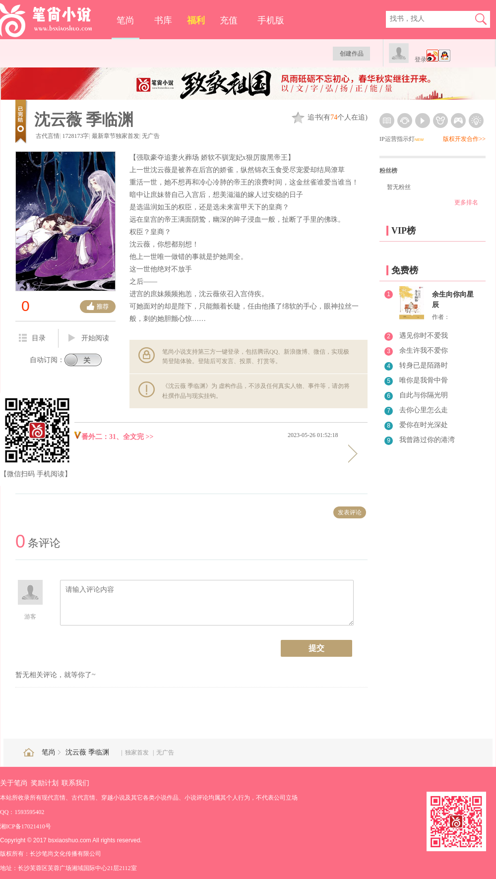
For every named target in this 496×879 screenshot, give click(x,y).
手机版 (270, 20)
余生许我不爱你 (423, 350)
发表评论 (350, 512)
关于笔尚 (14, 783)
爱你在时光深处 (423, 425)
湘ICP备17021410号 (25, 826)
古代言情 (48, 135)
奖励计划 (45, 783)
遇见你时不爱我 (423, 335)
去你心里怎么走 (423, 410)
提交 (316, 648)
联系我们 (75, 783)
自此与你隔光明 (423, 395)
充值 (229, 20)
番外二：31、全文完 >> (113, 436)
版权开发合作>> (464, 138)
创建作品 (352, 53)
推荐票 (98, 306)
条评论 (38, 543)
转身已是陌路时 (423, 365)
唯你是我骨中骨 (423, 380)
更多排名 (466, 202)
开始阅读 (88, 338)
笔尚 (125, 20)
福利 (196, 20)
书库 (163, 20)
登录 (421, 59)
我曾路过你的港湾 (427, 439)
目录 (32, 338)
